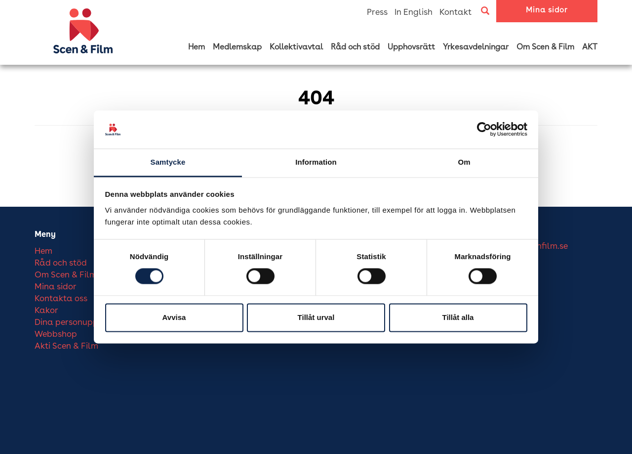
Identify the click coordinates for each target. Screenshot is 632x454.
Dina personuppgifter (77, 322)
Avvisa (174, 317)
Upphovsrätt (411, 47)
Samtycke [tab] (168, 162)
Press (377, 12)
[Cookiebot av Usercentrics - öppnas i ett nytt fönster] (484, 129)
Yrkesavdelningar (476, 47)
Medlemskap (237, 47)
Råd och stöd (355, 47)
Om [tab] (464, 162)
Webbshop (56, 334)
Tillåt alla (458, 317)
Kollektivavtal (296, 47)
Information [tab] (316, 162)
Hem (196, 47)
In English (414, 12)
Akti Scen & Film (66, 346)
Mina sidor (547, 10)
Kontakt (455, 12)
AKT (589, 47)
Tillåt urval (316, 317)
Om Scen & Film (545, 47)
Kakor (46, 311)
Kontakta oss (61, 299)
